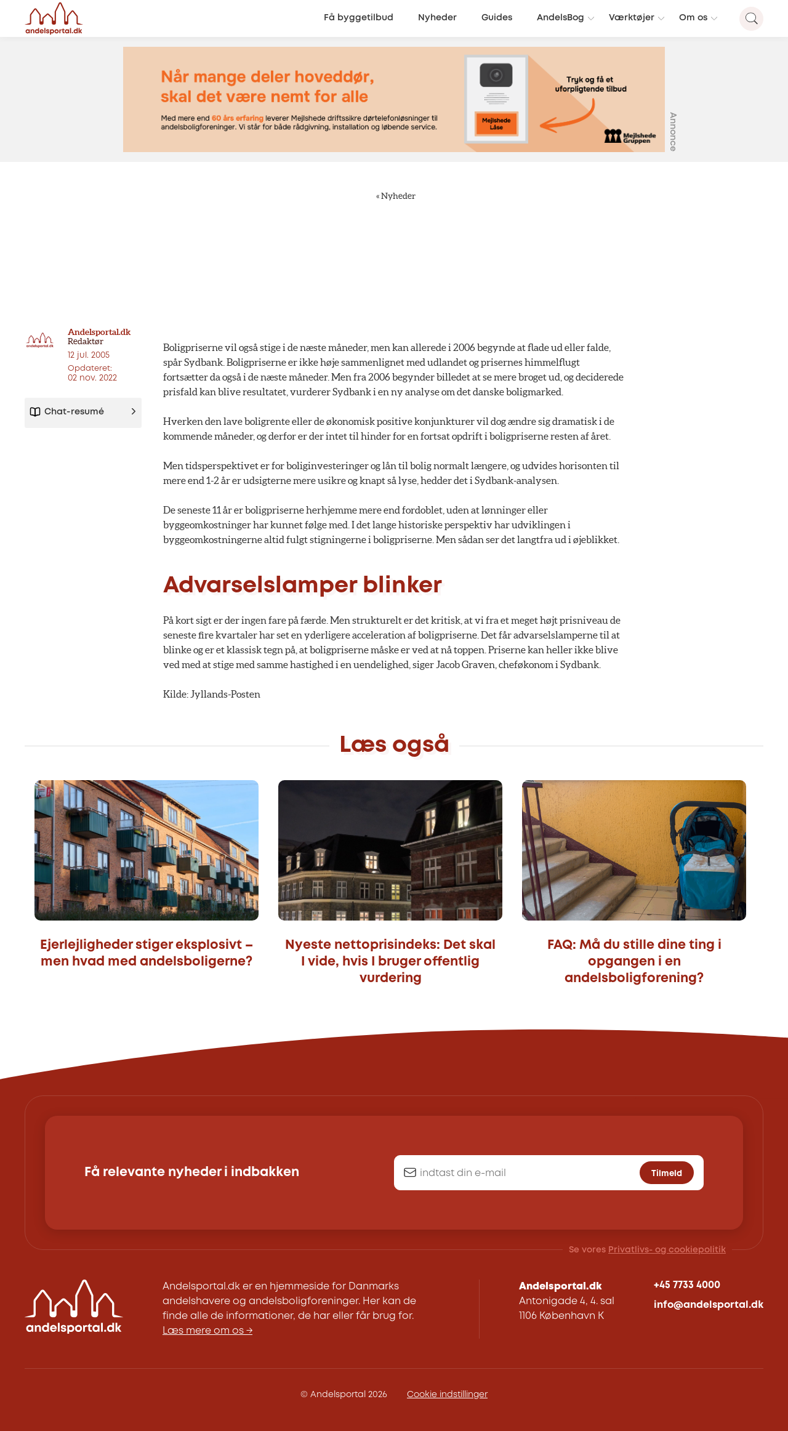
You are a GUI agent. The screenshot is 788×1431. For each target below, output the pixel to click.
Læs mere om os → (207, 1331)
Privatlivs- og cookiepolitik (667, 1250)
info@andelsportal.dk (708, 1305)
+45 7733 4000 (687, 1285)
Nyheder (437, 18)
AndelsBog (560, 18)
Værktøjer (631, 18)
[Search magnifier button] (751, 18)
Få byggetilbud (358, 18)
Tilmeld (666, 1173)
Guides (496, 18)
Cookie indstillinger (447, 1394)
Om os (693, 18)
